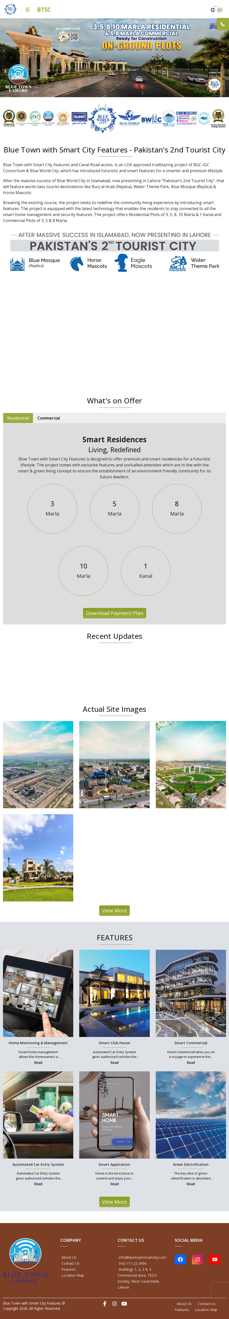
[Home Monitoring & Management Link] (38, 993)
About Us (69, 1257)
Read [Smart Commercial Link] (191, 1062)
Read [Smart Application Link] (114, 1183)
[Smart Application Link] (114, 1114)
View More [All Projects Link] (114, 910)
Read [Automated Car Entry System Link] (38, 1183)
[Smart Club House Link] (114, 993)
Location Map (73, 1275)
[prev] (11, 58)
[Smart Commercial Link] (191, 993)
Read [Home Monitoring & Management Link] (38, 1062)
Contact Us (70, 1263)
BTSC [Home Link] (44, 9)
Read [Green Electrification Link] (191, 1183)
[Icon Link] (27, 9)
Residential (18, 418)
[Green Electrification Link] (191, 1114)
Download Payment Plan (114, 613)
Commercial (48, 418)
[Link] (223, 24)
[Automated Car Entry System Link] (38, 1114)
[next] (215, 58)
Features (69, 1269)
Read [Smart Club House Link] (114, 1062)
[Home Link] (10, 8)
